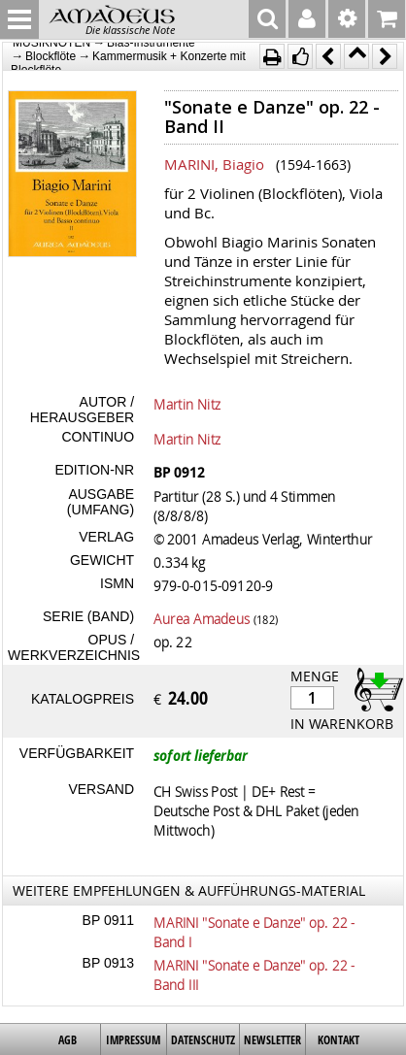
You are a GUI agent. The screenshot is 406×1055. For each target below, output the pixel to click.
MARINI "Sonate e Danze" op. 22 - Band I (254, 931)
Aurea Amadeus (201, 618)
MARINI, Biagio (214, 164)
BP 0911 (108, 920)
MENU (19, 19)
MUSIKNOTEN (51, 42)
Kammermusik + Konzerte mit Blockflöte (128, 62)
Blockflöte (50, 56)
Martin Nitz (186, 403)
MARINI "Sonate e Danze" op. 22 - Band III (254, 974)
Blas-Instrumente (151, 42)
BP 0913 (108, 963)
